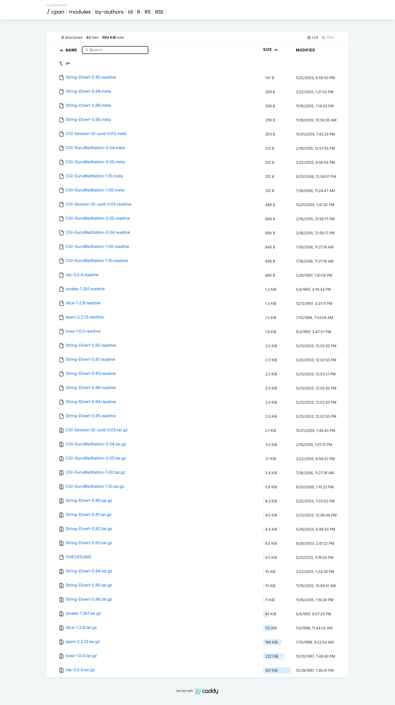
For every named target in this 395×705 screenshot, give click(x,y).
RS (148, 11)
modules (80, 11)
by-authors (109, 11)
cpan (57, 11)
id (130, 11)
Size (271, 49)
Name (71, 50)
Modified (305, 50)
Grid (327, 37)
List (312, 37)
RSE (159, 11)
